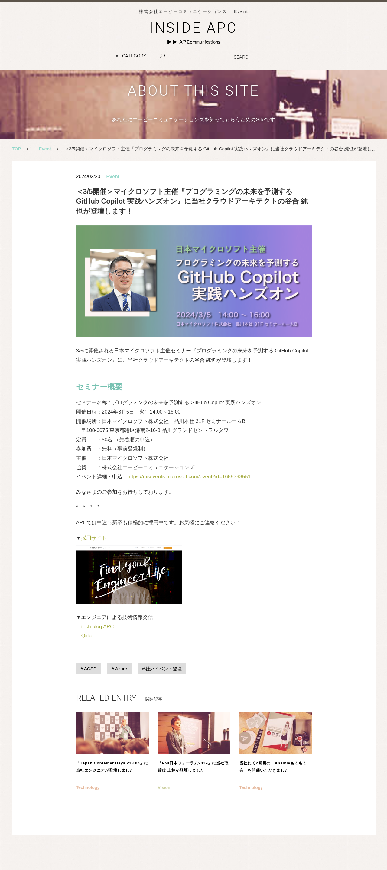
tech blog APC (97, 627)
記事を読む (112, 762)
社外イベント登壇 (163, 668)
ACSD (90, 668)
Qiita (86, 636)
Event (113, 176)
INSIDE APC (193, 27)
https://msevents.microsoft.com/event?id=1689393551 (189, 476)
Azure (121, 668)
